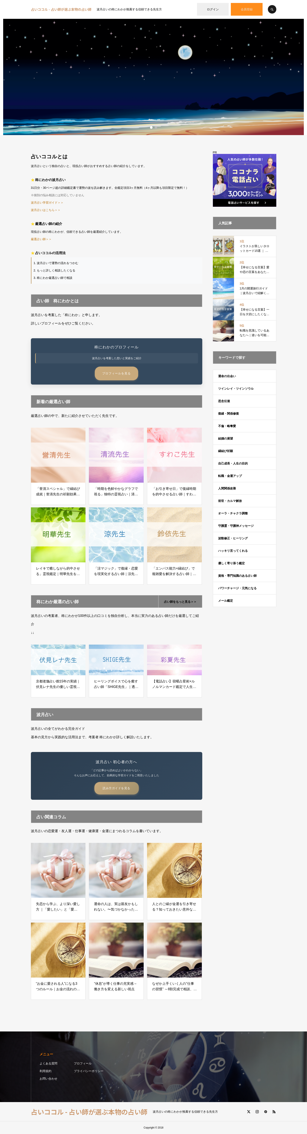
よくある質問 (48, 1063)
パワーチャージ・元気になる (237, 588)
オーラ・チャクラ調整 (233, 513)
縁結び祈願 (225, 451)
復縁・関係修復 (228, 413)
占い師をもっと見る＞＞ (180, 601)
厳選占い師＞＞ (41, 239)
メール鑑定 (225, 600)
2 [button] (156, 127)
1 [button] (151, 127)
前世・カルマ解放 (230, 501)
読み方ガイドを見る (116, 788)
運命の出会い (227, 376)
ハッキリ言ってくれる (233, 550)
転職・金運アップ (230, 476)
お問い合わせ (48, 1078)
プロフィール (83, 1063)
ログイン (213, 9)
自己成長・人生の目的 (233, 463)
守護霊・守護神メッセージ (236, 525)
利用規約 (45, 1071)
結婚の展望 (225, 438)
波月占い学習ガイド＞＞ (47, 202)
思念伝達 (224, 401)
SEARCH (272, 9)
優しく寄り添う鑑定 (231, 563)
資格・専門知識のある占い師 (237, 575)
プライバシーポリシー (88, 1071)
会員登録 (247, 9)
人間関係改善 (227, 488)
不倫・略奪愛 (227, 426)
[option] (153, 77)
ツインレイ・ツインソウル (236, 388)
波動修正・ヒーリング (233, 538)
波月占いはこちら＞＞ (46, 210)
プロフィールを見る (116, 373)
